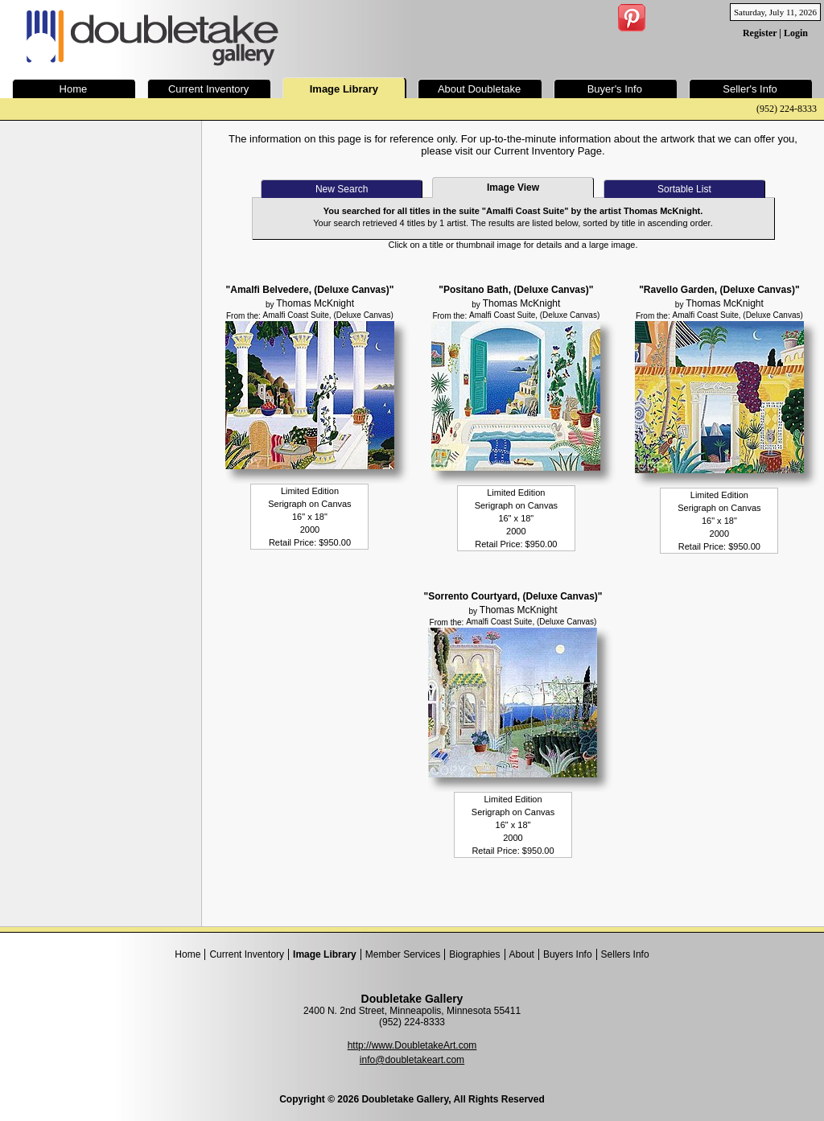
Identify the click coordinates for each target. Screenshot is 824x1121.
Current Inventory (246, 954)
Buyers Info (567, 954)
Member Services (402, 954)
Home (187, 954)
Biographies (474, 954)
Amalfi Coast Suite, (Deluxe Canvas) (328, 315)
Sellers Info (625, 954)
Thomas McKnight (315, 303)
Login (796, 33)
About (521, 954)
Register (760, 33)
